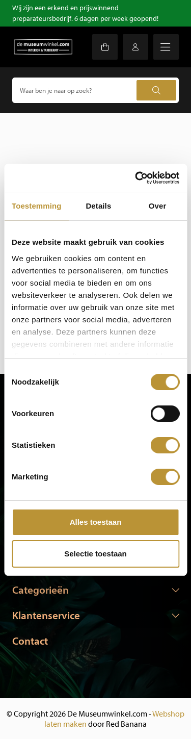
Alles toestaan (96, 522)
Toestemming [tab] (37, 205)
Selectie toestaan (95, 553)
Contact (30, 640)
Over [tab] (158, 205)
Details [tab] (98, 205)
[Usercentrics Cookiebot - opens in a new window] (136, 178)
